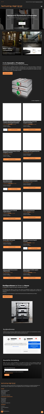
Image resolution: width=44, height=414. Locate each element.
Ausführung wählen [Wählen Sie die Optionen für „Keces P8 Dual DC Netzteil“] (32, 217)
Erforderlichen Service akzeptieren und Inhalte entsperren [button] (34, 346)
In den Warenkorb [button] (14, 129)
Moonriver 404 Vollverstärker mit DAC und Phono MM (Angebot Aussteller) (11, 122)
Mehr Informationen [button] (16, 346)
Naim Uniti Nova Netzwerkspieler (30, 180)
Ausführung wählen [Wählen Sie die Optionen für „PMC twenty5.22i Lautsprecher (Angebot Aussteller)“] (32, 129)
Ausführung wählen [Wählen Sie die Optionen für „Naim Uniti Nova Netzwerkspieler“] (32, 187)
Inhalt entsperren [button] (34, 342)
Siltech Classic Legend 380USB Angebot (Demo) (10, 211)
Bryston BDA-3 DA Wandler (9, 240)
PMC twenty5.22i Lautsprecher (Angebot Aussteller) (30, 122)
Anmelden (6, 374)
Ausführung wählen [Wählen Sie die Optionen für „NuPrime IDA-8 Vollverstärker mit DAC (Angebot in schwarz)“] (12, 159)
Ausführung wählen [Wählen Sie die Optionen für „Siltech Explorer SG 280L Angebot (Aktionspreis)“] (32, 277)
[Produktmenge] (5, 130)
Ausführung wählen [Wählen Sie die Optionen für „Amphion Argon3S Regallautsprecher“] (32, 158)
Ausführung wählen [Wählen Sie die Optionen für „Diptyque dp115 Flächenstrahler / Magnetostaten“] (12, 277)
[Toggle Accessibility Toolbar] (42, 412)
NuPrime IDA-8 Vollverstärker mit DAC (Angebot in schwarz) (11, 152)
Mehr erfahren (22, 23)
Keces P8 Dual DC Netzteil (28, 210)
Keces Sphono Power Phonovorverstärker (7, 181)
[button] (41, 6)
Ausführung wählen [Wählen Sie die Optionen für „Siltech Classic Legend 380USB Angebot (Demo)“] (12, 218)
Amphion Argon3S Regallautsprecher (31, 151)
